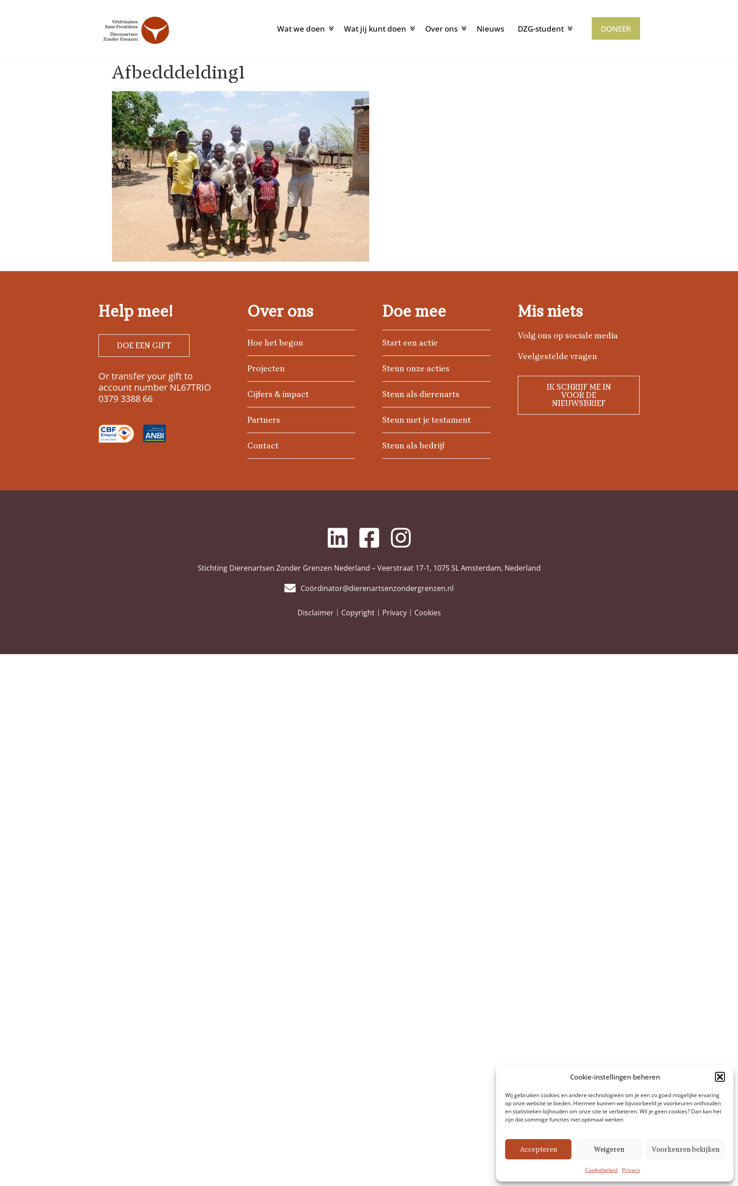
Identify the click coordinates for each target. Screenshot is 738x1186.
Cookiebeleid (601, 1170)
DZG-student (541, 28)
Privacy (631, 1170)
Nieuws (490, 28)
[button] (719, 1076)
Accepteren (538, 1149)
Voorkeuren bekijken (685, 1149)
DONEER (616, 28)
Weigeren (609, 1149)
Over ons (441, 28)
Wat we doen (301, 28)
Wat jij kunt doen (375, 28)
